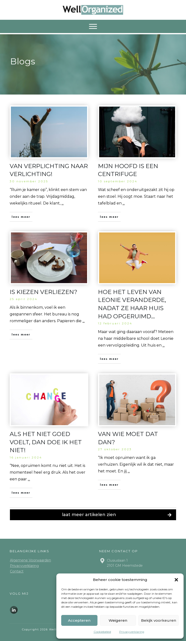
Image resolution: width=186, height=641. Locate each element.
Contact (16, 571)
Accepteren (79, 620)
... (62, 203)
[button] (176, 579)
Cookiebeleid (102, 632)
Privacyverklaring (131, 632)
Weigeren (118, 620)
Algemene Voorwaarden (30, 560)
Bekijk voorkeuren (158, 620)
